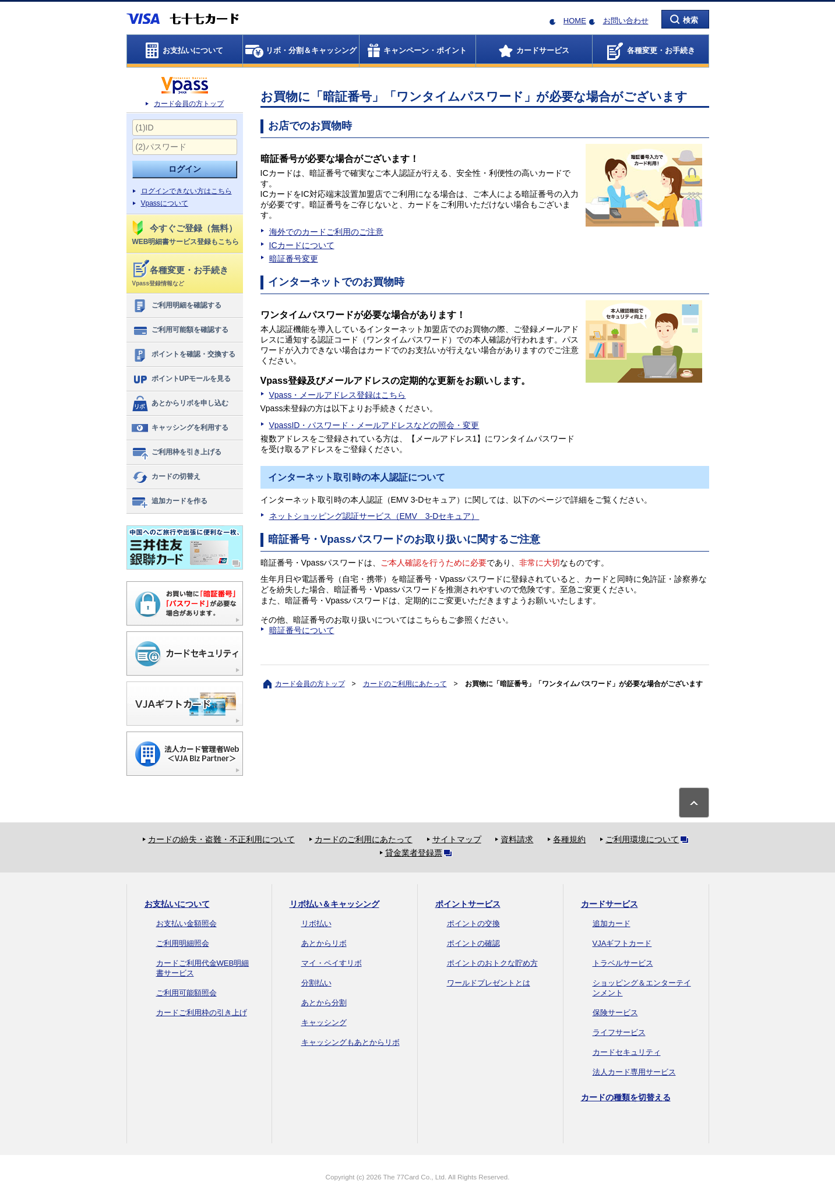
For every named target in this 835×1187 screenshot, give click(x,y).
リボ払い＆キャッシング (334, 904)
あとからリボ (324, 943)
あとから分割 (324, 1002)
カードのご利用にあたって (405, 684)
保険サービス (615, 1012)
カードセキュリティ (627, 1052)
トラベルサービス (623, 963)
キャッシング (324, 1022)
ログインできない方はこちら (186, 191)
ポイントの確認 (473, 943)
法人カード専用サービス (634, 1072)
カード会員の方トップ (189, 104)
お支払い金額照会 (186, 923)
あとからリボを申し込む (179, 403)
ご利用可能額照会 (186, 992)
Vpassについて (164, 203)
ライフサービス (619, 1032)
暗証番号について (301, 630)
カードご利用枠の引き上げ (201, 1012)
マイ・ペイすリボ (331, 963)
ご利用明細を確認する (176, 306)
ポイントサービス (468, 904)
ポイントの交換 (473, 923)
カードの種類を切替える (626, 1097)
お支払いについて (177, 904)
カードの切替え (165, 477)
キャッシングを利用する (179, 428)
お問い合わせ (626, 20)
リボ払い (316, 923)
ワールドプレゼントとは (488, 982)
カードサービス (609, 904)
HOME (574, 20)
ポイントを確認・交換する (183, 354)
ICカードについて (301, 245)
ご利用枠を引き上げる (176, 452)
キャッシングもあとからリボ (350, 1042)
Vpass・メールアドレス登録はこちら (337, 395)
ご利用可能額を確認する (179, 330)
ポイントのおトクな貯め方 (492, 963)
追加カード (611, 923)
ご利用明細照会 (182, 943)
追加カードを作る (169, 501)
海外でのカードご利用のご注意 (326, 231)
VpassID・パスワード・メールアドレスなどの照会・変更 (374, 425)
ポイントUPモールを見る (181, 379)
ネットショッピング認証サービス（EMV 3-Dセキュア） (374, 516)
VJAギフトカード (622, 943)
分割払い (316, 982)
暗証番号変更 (293, 258)
